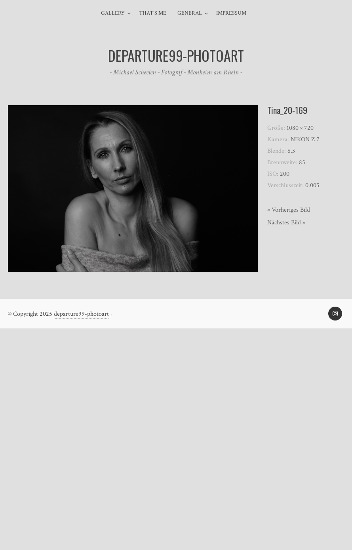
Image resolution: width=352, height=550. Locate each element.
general (189, 13)
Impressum (231, 13)
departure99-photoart (81, 314)
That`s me (152, 13)
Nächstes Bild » (286, 222)
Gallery (113, 13)
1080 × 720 (300, 128)
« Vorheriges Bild (288, 210)
